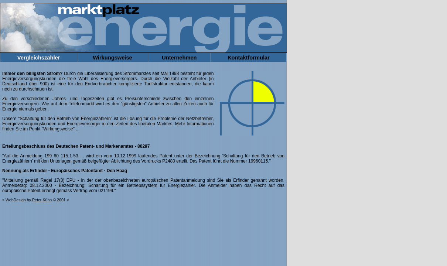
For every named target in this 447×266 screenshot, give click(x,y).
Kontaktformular (249, 58)
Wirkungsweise (112, 58)
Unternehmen (179, 58)
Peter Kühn (42, 200)
